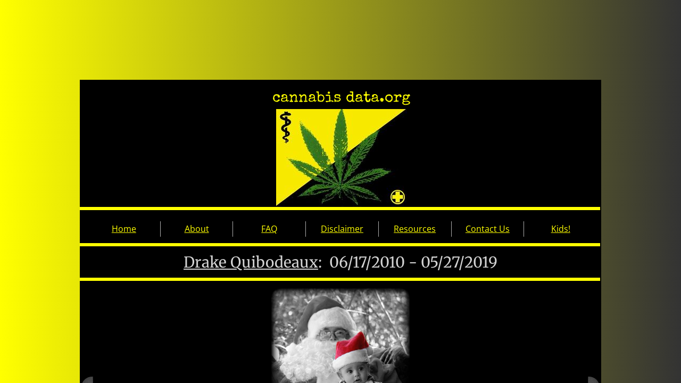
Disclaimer (342, 229)
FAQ (269, 229)
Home (124, 229)
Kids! (560, 229)
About (197, 229)
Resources (415, 229)
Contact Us (488, 229)
